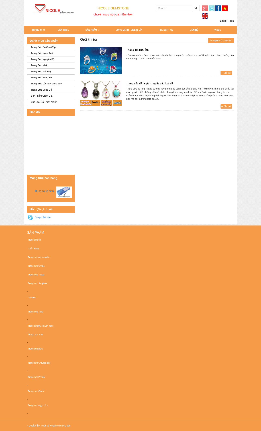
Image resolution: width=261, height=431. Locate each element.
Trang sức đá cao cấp (43, 47)
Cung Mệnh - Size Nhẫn (129, 30)
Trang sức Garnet (36, 391)
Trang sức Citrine (36, 266)
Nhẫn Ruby (33, 248)
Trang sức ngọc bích (38, 405)
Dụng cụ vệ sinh (44, 191)
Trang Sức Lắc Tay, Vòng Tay (46, 83)
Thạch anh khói (35, 334)
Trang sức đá (34, 240)
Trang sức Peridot (36, 377)
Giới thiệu (63, 30)
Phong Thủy (166, 30)
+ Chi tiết (226, 72)
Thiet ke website (49, 425)
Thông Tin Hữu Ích (137, 49)
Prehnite (32, 297)
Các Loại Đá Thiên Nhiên (44, 102)
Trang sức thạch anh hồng (41, 326)
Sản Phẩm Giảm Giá (41, 95)
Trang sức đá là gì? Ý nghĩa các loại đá (149, 83)
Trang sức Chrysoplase (39, 363)
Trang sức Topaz (36, 274)
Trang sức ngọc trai (42, 53)
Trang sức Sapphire (37, 283)
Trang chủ (38, 30)
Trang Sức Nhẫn (39, 65)
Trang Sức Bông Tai (41, 77)
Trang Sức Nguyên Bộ (42, 59)
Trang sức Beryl (35, 348)
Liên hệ (194, 30)
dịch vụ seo (64, 425)
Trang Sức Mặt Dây (41, 71)
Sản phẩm (92, 30)
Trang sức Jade (35, 311)
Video (217, 30)
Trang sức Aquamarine (39, 257)
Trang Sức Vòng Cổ (41, 89)
